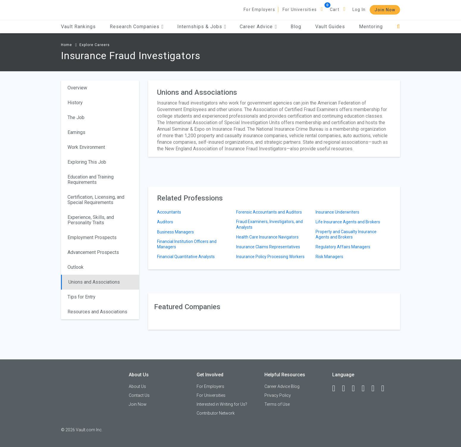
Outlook (76, 267)
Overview (77, 88)
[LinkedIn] (346, 388)
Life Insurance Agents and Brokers (348, 221)
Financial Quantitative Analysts (186, 256)
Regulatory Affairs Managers (343, 246)
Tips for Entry (81, 297)
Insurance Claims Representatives (268, 246)
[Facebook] (336, 388)
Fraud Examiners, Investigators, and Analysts (269, 224)
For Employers (259, 9)
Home (66, 45)
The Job (76, 117)
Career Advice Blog (282, 386)
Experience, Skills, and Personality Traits (91, 219)
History (75, 102)
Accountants (169, 212)
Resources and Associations (97, 312)
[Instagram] (366, 388)
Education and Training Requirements (91, 179)
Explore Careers (94, 45)
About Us (137, 386)
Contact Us (139, 395)
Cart (334, 9)
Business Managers (175, 232)
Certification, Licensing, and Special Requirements (96, 199)
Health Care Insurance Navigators (267, 237)
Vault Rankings (78, 26)
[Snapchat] (385, 388)
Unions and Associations (94, 282)
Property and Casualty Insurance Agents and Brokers (346, 234)
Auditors (165, 221)
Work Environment (86, 147)
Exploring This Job (87, 162)
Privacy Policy (277, 395)
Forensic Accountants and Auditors (269, 212)
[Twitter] (356, 388)
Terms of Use (277, 404)
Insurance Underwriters (337, 212)
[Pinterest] (375, 388)
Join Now (384, 9)
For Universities (300, 9)
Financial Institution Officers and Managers (187, 244)
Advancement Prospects (93, 252)
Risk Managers (329, 256)
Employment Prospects (92, 237)
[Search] (398, 26)
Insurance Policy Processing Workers (270, 256)
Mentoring (371, 26)
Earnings (76, 132)
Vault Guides (330, 26)
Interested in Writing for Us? (222, 404)
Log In (359, 9)
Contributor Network (216, 413)
